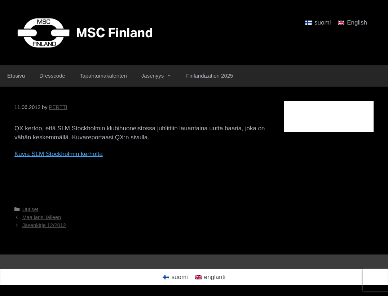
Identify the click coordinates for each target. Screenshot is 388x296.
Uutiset (30, 209)
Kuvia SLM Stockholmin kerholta (58, 154)
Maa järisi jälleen (41, 217)
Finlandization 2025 (209, 76)
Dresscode (52, 76)
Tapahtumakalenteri (103, 76)
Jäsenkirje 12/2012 (44, 225)
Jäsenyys (160, 76)
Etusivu (16, 76)
